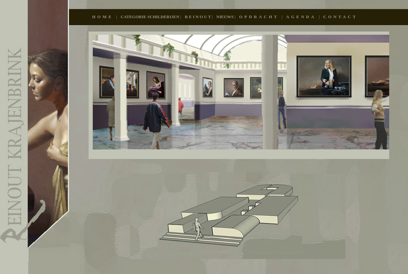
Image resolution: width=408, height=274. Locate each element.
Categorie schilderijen (150, 16)
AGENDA (302, 16)
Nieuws (225, 16)
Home (104, 16)
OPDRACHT (260, 16)
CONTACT (340, 16)
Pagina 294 (239, 95)
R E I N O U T (198, 16)
